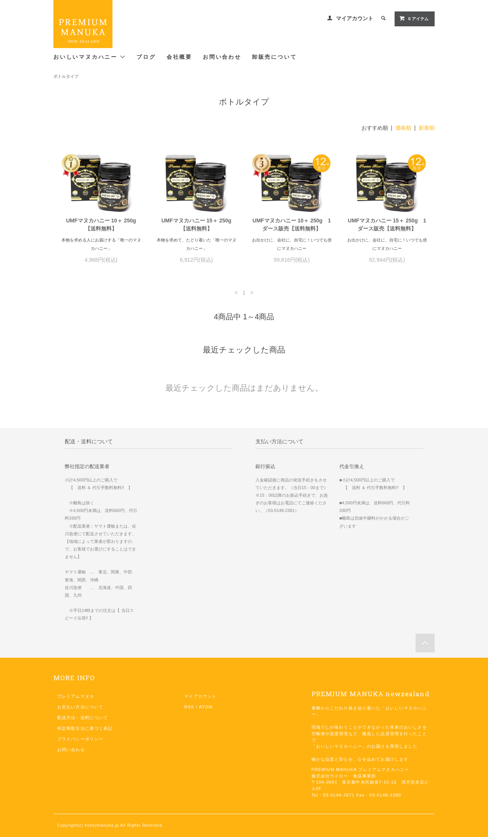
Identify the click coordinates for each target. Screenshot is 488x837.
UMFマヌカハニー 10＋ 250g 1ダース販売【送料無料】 (291, 224)
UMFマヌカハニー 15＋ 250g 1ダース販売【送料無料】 (387, 224)
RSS (189, 707)
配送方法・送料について (82, 717)
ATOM (206, 707)
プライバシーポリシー (80, 739)
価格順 (403, 128)
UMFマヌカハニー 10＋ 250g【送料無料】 (101, 224)
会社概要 (179, 57)
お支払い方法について (80, 707)
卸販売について (274, 57)
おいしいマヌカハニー (89, 57)
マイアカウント (354, 18)
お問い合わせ (222, 57)
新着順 (427, 128)
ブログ (146, 57)
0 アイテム (414, 18)
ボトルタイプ (66, 76)
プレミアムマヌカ (75, 696)
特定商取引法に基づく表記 (84, 728)
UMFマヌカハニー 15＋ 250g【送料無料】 (196, 224)
